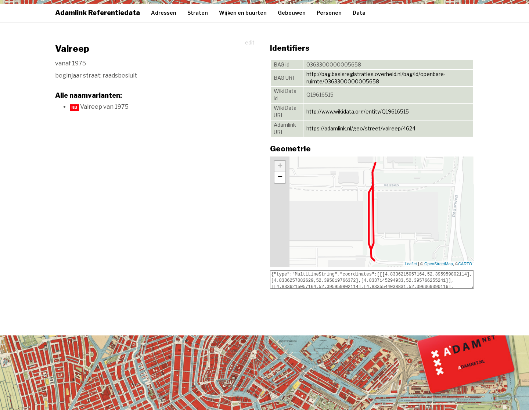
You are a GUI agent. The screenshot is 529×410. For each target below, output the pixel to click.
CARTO (465, 264)
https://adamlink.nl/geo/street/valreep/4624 (360, 128)
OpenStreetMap (438, 264)
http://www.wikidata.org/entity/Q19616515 (357, 111)
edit (250, 42)
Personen (329, 13)
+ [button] (280, 166)
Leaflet (411, 264)
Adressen (163, 13)
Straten (197, 13)
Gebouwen (292, 13)
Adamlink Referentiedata (97, 13)
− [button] (280, 177)
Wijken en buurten (243, 13)
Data (359, 13)
